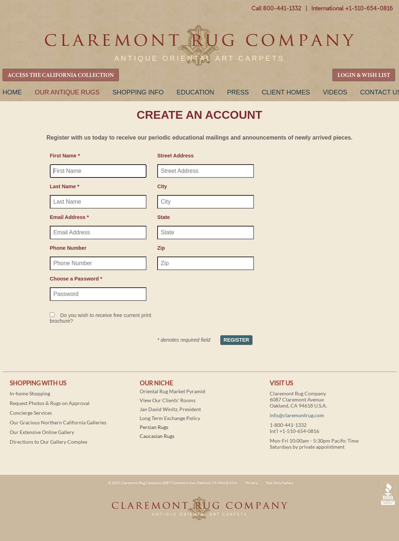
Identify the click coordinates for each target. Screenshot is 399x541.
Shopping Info (138, 92)
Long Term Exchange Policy (170, 418)
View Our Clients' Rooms (168, 400)
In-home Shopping (30, 393)
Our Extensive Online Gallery (42, 432)
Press (238, 92)
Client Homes (286, 92)
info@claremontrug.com (297, 415)
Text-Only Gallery (279, 483)
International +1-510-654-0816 (352, 8)
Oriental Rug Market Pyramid (172, 391)
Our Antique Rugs (67, 92)
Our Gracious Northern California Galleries (58, 422)
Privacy (252, 483)
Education (195, 92)
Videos (335, 92)
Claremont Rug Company (199, 45)
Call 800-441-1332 (276, 8)
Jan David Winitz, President (170, 409)
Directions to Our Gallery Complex (48, 442)
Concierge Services (31, 413)
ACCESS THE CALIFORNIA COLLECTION (61, 75)
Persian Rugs (154, 427)
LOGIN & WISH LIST (363, 75)
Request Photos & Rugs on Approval (50, 403)
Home (12, 92)
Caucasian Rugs (157, 436)
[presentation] (211, 292)
